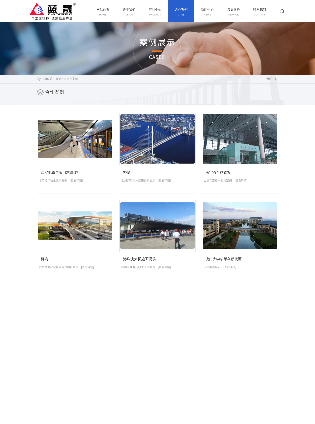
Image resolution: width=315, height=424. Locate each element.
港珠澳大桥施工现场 (139, 259)
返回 (271, 79)
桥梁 (126, 172)
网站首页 (103, 12)
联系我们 (259, 12)
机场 (44, 259)
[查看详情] (76, 180)
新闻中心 (207, 12)
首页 (58, 78)
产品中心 (155, 12)
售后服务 (233, 12)
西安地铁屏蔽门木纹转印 (61, 172)
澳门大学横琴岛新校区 (224, 259)
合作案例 (181, 12)
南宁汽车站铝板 (218, 172)
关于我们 (129, 12)
